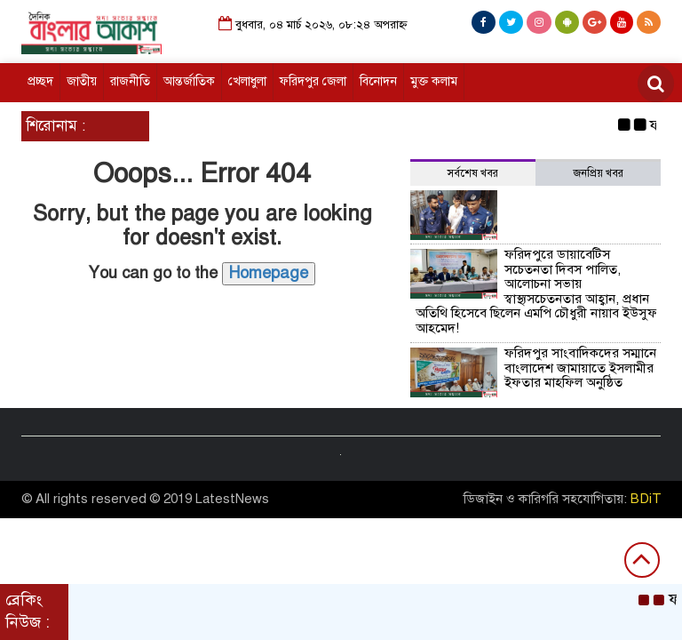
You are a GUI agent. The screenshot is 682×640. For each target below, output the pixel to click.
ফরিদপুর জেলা (313, 81)
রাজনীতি (130, 81)
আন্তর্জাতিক (189, 81)
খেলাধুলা (247, 81)
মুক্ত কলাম (433, 81)
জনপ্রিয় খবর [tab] (598, 173)
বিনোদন (378, 81)
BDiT (646, 499)
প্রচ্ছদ (40, 81)
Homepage (268, 273)
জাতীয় (82, 81)
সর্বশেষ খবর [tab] (473, 173)
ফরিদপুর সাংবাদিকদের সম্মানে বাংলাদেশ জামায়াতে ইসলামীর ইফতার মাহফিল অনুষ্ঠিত (580, 367)
